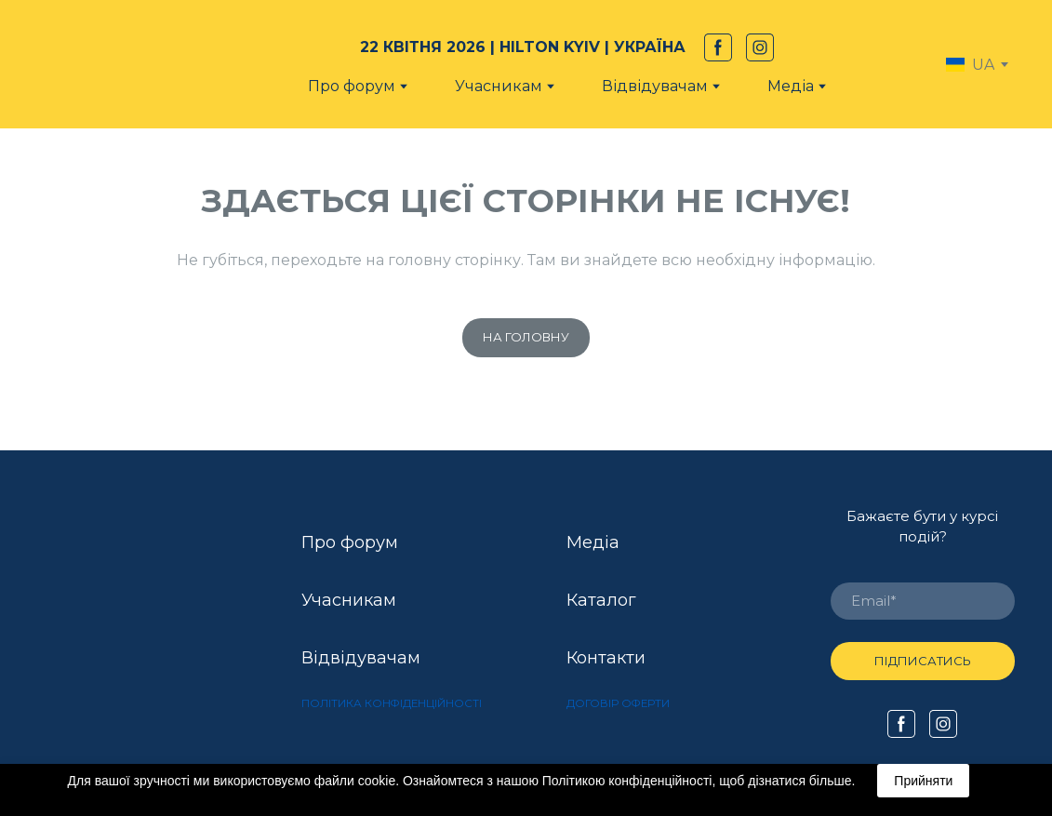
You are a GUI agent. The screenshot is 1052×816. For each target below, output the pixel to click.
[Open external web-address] (129, 626)
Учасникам (498, 86)
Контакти (606, 658)
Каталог (601, 600)
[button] (718, 47)
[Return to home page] (118, 64)
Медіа (790, 86)
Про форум (351, 86)
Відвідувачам (360, 658)
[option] (970, 64)
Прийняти (923, 780)
